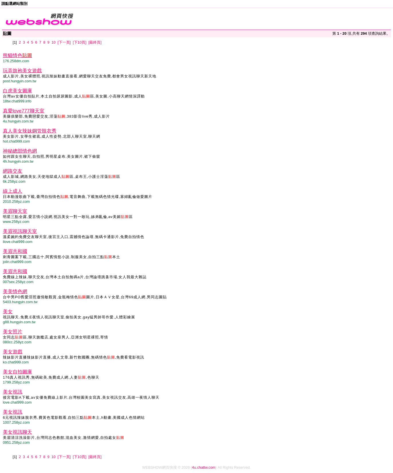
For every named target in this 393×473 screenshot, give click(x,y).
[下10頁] (79, 42)
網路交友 (12, 171)
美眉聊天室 (15, 211)
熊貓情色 (17, 55)
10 (54, 42)
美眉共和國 (15, 251)
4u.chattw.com (204, 467)
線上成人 (12, 191)
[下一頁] (64, 42)
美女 (8, 311)
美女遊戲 (12, 352)
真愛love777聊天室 (23, 111)
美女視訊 (12, 392)
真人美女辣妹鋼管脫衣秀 (29, 131)
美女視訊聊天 (17, 432)
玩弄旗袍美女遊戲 (22, 70)
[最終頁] (95, 42)
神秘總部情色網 (20, 151)
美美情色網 (15, 291)
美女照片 (12, 331)
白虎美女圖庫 (17, 91)
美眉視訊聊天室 (20, 231)
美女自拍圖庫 (17, 372)
